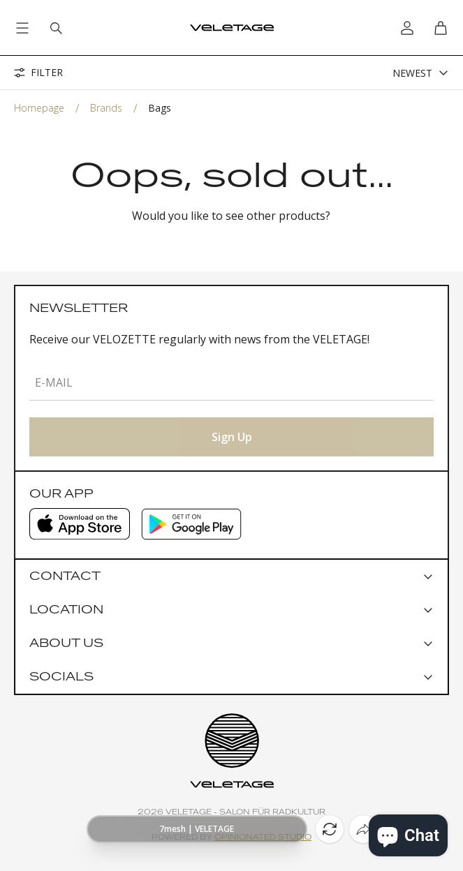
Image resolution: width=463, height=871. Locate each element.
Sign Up (232, 437)
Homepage (39, 107)
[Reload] (330, 829)
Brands (106, 107)
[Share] (363, 829)
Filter (38, 72)
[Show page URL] (197, 829)
